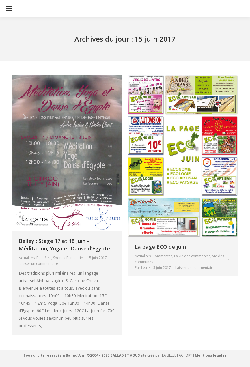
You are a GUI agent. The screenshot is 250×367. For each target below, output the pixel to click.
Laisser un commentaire (38, 263)
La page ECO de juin (160, 246)
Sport (57, 257)
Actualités (27, 257)
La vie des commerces (192, 256)
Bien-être (43, 257)
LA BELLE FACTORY (177, 355)
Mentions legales (211, 355)
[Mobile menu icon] (9, 8)
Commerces (162, 256)
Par (74, 257)
